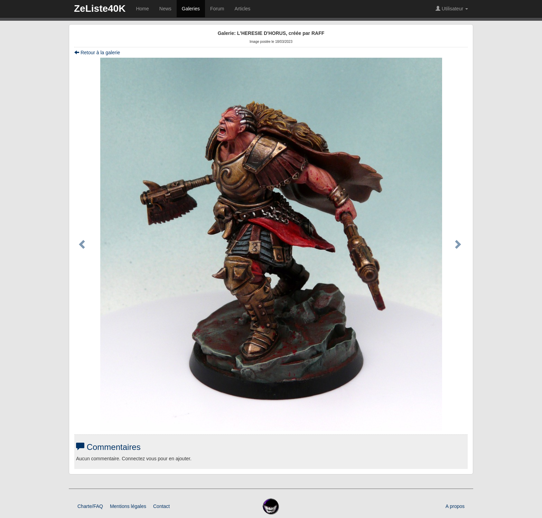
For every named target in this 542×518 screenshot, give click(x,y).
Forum (217, 8)
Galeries (191, 8)
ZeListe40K (99, 8)
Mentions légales (128, 506)
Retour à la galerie (97, 52)
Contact (161, 506)
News (165, 8)
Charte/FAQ (90, 506)
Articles (242, 8)
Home (142, 8)
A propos (455, 506)
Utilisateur (452, 8)
